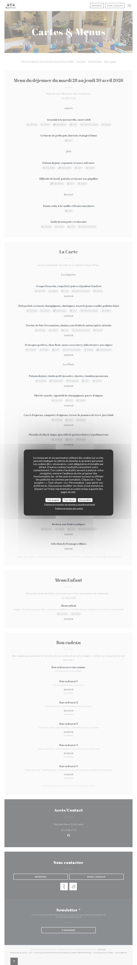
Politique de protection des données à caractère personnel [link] (69, 504)
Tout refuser (69, 500)
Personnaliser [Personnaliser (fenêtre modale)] (85, 500)
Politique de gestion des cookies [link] (69, 508)
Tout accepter (53, 500)
